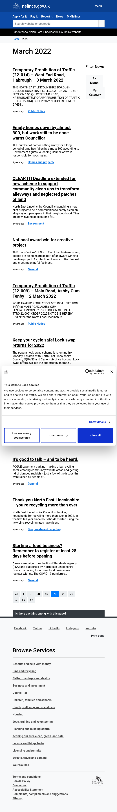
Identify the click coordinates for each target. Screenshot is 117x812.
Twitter (37, 628)
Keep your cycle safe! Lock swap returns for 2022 (44, 343)
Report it (46, 16)
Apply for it (20, 16)
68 (38, 594)
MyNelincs (74, 16)
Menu (98, 6)
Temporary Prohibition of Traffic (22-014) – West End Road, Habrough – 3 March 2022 (44, 75)
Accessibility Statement (28, 789)
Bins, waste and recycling (44, 529)
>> (31, 600)
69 (46, 594)
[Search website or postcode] (56, 23)
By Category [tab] (95, 92)
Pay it (33, 16)
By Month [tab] (94, 80)
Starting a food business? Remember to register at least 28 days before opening (44, 551)
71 (63, 594)
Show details (97, 421)
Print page (97, 635)
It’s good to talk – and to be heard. (45, 459)
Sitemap (18, 798)
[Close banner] (111, 371)
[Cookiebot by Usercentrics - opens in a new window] (88, 371)
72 (71, 594)
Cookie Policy (21, 781)
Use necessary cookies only (21, 435)
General (33, 269)
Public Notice (36, 111)
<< (16, 594)
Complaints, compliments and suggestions (40, 794)
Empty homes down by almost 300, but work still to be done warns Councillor (42, 133)
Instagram (72, 628)
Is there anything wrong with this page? (41, 613)
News (59, 16)
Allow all (95, 435)
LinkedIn (53, 628)
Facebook (20, 628)
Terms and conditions (27, 776)
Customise (59, 435)
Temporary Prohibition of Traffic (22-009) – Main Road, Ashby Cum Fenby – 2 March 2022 (46, 291)
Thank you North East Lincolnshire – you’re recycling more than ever (46, 502)
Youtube (91, 628)
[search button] (101, 23)
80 (23, 600)
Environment (36, 223)
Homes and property (41, 162)
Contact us (20, 785)
